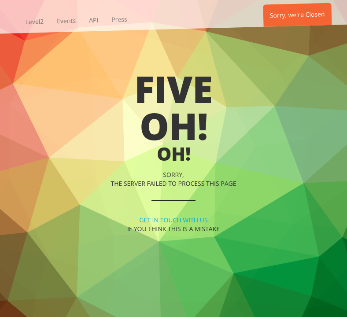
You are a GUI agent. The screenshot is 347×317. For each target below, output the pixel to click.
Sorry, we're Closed (297, 14)
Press (119, 19)
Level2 (34, 21)
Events (66, 20)
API (94, 20)
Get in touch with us (173, 220)
